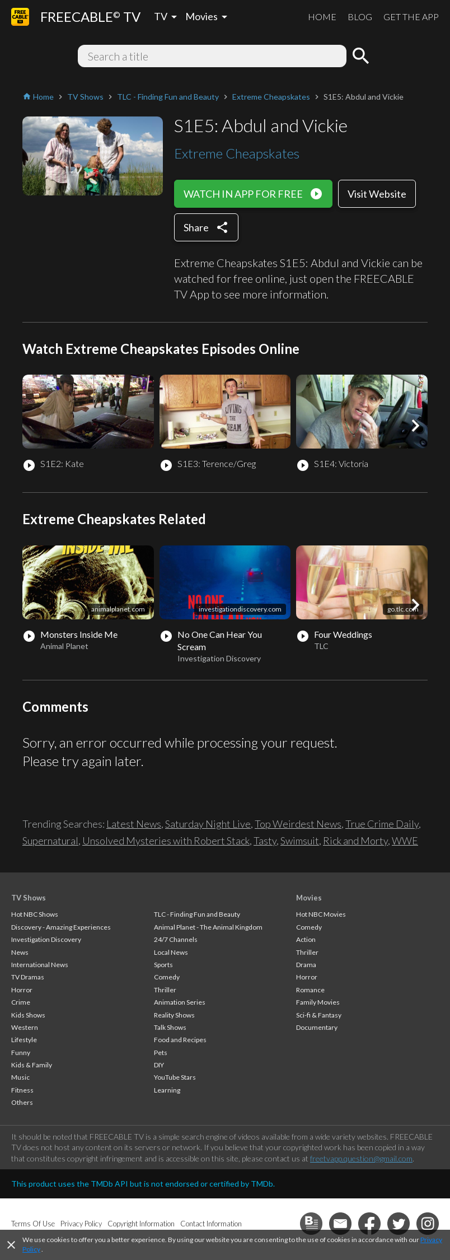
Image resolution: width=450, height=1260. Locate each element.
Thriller (165, 990)
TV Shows (28, 897)
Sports (163, 964)
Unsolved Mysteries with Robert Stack (166, 840)
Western (24, 1027)
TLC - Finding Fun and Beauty (197, 914)
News (20, 952)
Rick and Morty (355, 840)
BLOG (360, 16)
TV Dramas (27, 977)
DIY (159, 1065)
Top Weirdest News (298, 824)
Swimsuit (299, 840)
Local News (171, 952)
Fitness (22, 1090)
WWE (405, 840)
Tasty (265, 840)
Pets (160, 1052)
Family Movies (318, 1002)
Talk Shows (170, 1027)
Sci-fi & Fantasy (318, 1015)
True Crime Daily (382, 824)
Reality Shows (174, 1015)
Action (306, 939)
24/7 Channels (176, 939)
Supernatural (50, 840)
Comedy (167, 977)
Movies (309, 897)
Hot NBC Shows (34, 914)
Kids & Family (31, 1065)
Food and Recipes (180, 1039)
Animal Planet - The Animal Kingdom (208, 927)
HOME (322, 16)
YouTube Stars (175, 1077)
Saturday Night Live (208, 824)
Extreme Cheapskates (236, 153)
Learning (167, 1090)
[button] (415, 425)
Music (20, 1077)
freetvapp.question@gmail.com (361, 1158)
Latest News (133, 824)
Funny (20, 1052)
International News (39, 964)
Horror (21, 990)
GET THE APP (411, 16)
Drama (306, 964)
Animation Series (179, 1002)
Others (22, 1102)
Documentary (316, 1027)
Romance (310, 990)
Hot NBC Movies (321, 914)
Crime (20, 1002)
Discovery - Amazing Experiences (61, 927)
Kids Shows (28, 1015)
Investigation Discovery (46, 939)
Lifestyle (24, 1039)
